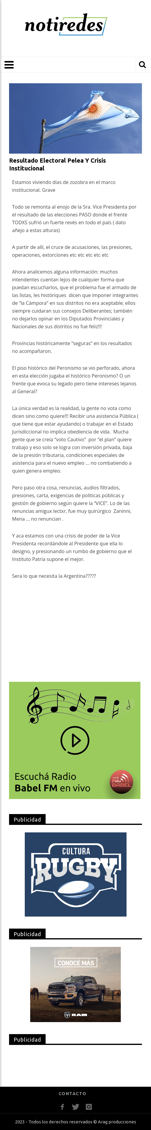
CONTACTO (73, 1093)
